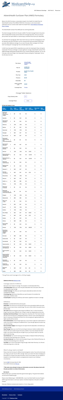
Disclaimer (4, 394)
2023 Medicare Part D (19, 388)
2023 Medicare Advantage (40, 10)
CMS (8, 362)
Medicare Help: (17, 280)
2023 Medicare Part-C (7, 388)
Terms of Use (12, 394)
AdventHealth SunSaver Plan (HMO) (27, 63)
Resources (57, 10)
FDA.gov (17, 363)
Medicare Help (13, 398)
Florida (25, 87)
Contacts (20, 394)
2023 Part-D (51, 10)
